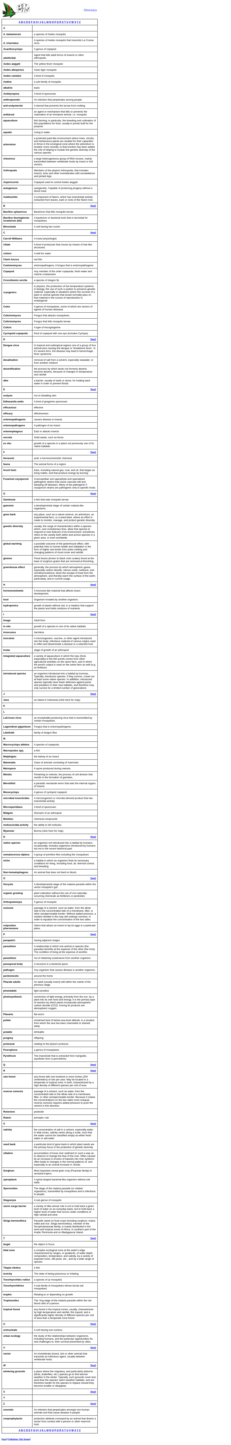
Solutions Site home (19, 1439)
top (4, 1439)
